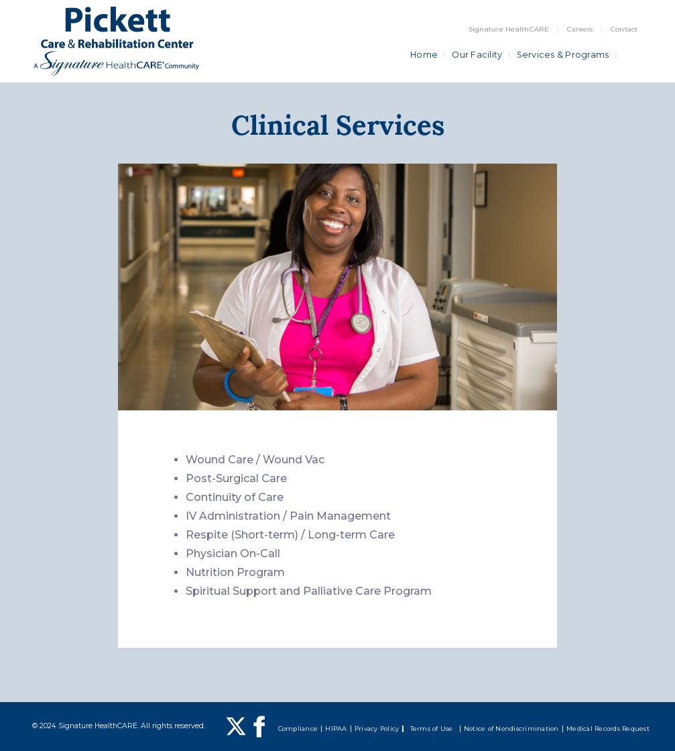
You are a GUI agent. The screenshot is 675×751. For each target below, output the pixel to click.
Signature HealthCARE (509, 29)
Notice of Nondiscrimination (511, 728)
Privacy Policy (377, 728)
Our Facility (477, 55)
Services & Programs (563, 55)
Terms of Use (431, 728)
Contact (624, 29)
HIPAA (336, 728)
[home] (116, 41)
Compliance (298, 728)
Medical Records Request (608, 728)
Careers (580, 29)
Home (424, 55)
